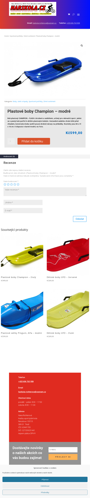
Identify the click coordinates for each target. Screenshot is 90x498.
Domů (6, 36)
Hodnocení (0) (9, 156)
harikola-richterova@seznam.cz (45, 23)
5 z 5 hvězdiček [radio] (18, 184)
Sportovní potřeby (16, 36)
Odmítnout (45, 486)
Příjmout (45, 479)
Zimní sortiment (29, 36)
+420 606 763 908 (73, 23)
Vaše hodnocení (11, 181)
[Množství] (11, 141)
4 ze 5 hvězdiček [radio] (14, 184)
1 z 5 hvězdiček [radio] (5, 184)
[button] (82, 46)
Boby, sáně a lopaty (20, 101)
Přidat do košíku (32, 141)
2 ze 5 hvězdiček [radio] (8, 184)
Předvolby (45, 492)
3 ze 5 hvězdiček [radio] (11, 184)
